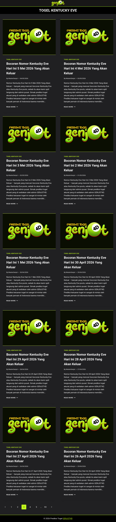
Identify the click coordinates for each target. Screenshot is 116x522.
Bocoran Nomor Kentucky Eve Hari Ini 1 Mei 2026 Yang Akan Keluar (27, 262)
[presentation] (29, 37)
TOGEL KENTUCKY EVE (14, 59)
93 (45, 507)
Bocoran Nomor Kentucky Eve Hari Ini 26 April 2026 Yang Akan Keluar (85, 456)
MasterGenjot (13, 78)
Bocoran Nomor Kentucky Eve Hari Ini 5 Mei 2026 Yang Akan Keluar (27, 68)
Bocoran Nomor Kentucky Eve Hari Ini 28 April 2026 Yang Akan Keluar (85, 359)
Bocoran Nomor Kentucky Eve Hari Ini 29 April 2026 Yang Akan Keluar (27, 359)
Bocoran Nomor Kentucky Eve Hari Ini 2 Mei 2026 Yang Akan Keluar (85, 165)
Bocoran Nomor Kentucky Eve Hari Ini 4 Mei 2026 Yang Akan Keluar (85, 68)
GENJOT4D (67, 518)
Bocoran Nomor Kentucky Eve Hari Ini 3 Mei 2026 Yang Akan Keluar (27, 165)
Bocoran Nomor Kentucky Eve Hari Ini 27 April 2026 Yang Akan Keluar (27, 456)
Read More (12, 107)
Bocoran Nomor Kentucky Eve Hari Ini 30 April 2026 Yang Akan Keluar (85, 262)
